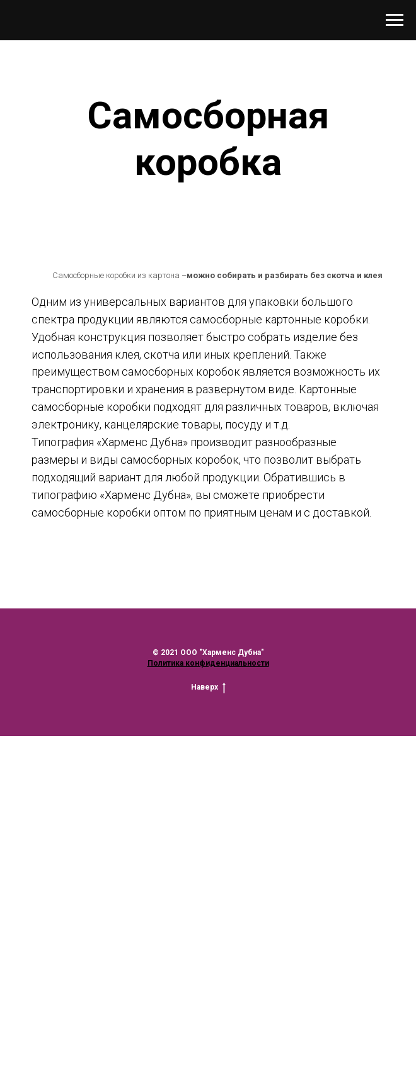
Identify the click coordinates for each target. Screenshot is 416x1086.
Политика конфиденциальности (208, 663)
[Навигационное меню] (394, 20)
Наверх (208, 687)
